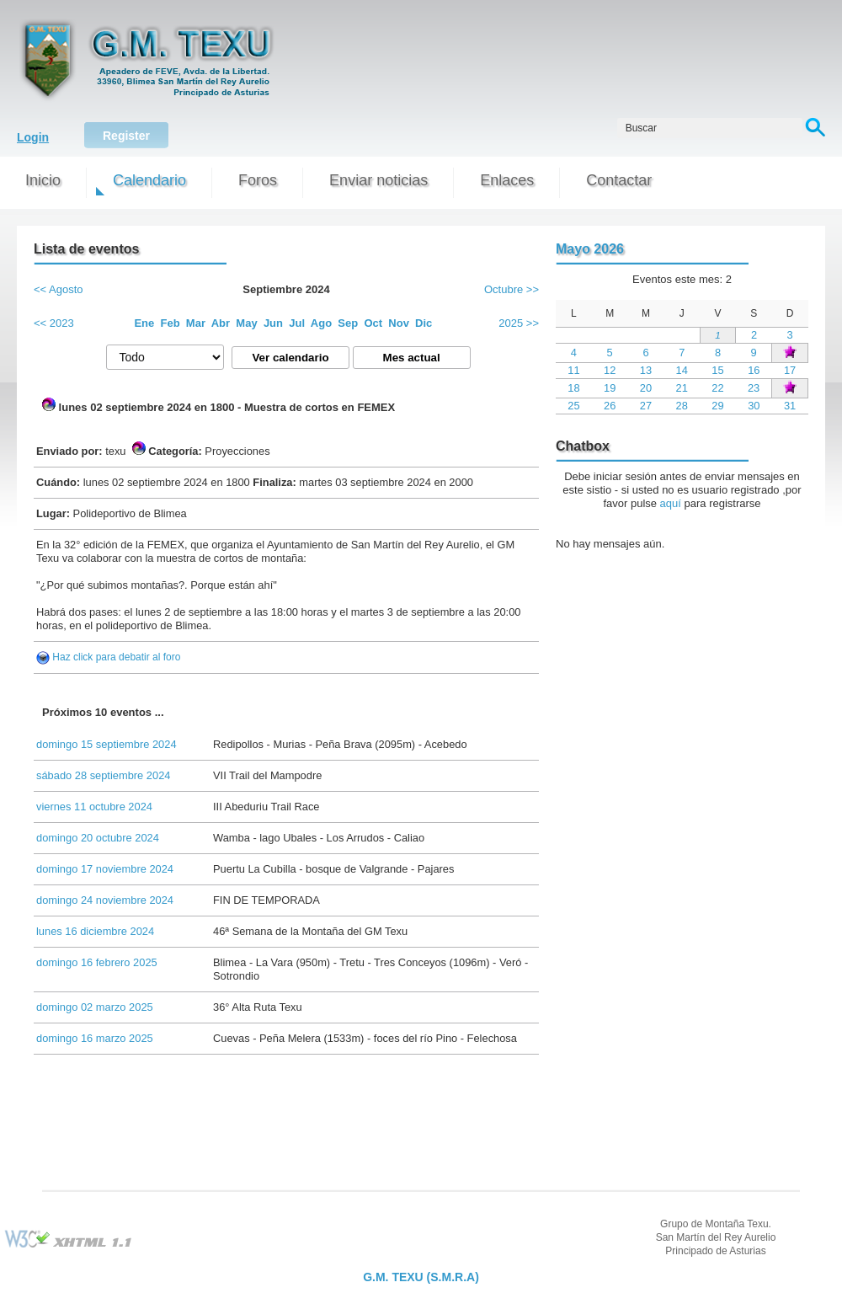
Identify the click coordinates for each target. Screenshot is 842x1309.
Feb (170, 323)
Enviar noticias (378, 180)
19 (610, 388)
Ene (144, 323)
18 (573, 388)
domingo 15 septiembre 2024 (106, 744)
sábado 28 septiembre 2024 (103, 775)
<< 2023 (54, 323)
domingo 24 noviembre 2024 (104, 900)
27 (646, 405)
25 (573, 405)
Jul (297, 323)
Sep (348, 323)
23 (753, 388)
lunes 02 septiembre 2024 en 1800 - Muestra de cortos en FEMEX (218, 406)
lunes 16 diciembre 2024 (95, 931)
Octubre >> (511, 289)
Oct (373, 323)
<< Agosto (58, 289)
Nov (398, 323)
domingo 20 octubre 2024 (97, 837)
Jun (273, 323)
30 (753, 405)
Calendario (149, 180)
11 (573, 370)
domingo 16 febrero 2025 (96, 962)
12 (610, 370)
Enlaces (507, 180)
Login (33, 137)
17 (790, 370)
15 (717, 370)
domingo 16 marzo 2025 (94, 1038)
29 (717, 405)
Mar (195, 323)
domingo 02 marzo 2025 (94, 1007)
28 (682, 405)
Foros (257, 180)
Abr (220, 323)
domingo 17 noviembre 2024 (104, 869)
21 (682, 388)
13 (646, 370)
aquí (670, 503)
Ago (321, 323)
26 (610, 405)
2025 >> (518, 323)
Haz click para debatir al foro (116, 657)
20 (646, 388)
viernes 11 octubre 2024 (94, 806)
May (246, 323)
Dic (423, 323)
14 (682, 370)
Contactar (619, 180)
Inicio (43, 180)
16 (753, 370)
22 (717, 388)
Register (126, 135)
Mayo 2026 (590, 249)
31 (790, 405)
